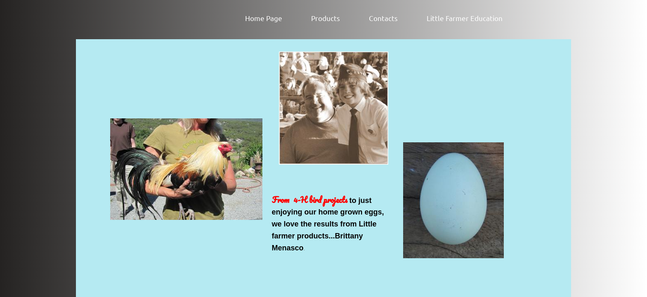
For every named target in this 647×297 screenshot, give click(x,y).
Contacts (383, 18)
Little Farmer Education (465, 18)
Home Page (263, 18)
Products (325, 18)
